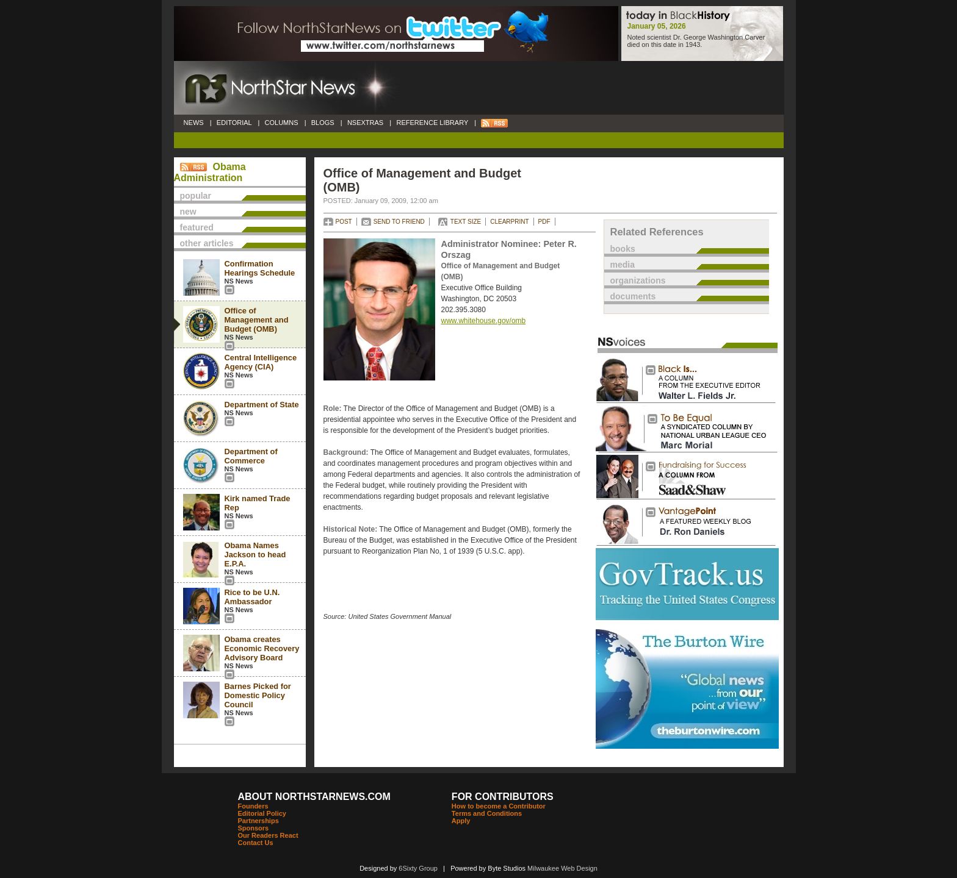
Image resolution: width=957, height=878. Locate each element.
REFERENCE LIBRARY (432, 122)
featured (197, 227)
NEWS (194, 122)
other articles (207, 243)
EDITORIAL (234, 122)
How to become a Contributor (499, 806)
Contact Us (255, 842)
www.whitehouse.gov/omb (483, 320)
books (622, 249)
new (188, 211)
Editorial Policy (262, 813)
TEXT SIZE (465, 221)
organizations (638, 280)
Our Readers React (268, 835)
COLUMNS (281, 122)
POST (344, 221)
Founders (253, 806)
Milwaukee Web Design (562, 868)
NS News (239, 281)
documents (633, 296)
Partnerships (258, 820)
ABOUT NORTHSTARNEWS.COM (314, 796)
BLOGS (323, 122)
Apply (461, 820)
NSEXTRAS (366, 122)
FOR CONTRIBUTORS (503, 796)
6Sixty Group (418, 868)
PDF (544, 221)
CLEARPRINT (509, 221)
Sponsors (253, 828)
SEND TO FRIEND (399, 221)
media (622, 264)
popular (195, 196)
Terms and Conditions (487, 813)
